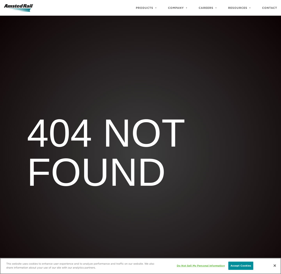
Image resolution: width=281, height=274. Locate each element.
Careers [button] (208, 8)
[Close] (274, 265)
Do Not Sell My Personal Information (201, 265)
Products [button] (146, 8)
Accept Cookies (240, 265)
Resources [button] (239, 8)
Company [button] (178, 8)
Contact (269, 7)
